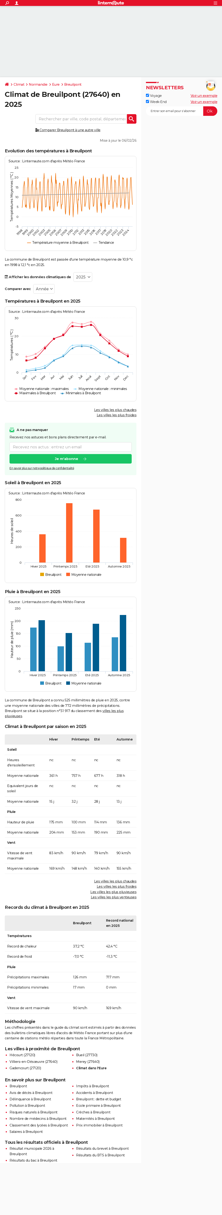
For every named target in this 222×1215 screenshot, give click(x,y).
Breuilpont (73, 84)
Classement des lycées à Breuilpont (39, 1125)
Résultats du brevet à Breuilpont (102, 1148)
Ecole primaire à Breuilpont (98, 1105)
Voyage (154, 96)
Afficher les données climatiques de (38, 277)
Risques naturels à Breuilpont (34, 1112)
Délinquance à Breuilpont (30, 1099)
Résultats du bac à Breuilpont (33, 1160)
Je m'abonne (66, 459)
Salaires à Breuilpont (26, 1132)
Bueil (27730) (86, 1055)
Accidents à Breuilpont (94, 1093)
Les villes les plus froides (117, 415)
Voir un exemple (204, 96)
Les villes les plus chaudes (115, 410)
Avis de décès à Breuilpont (31, 1093)
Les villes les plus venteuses (114, 897)
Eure (56, 84)
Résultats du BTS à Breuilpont (100, 1155)
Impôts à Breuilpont (92, 1086)
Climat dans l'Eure (91, 1068)
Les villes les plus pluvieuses (113, 892)
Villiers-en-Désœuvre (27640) (33, 1062)
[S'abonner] (181, 111)
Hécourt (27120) (22, 1055)
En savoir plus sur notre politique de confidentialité (42, 468)
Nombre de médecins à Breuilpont (38, 1118)
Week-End (156, 102)
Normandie (38, 84)
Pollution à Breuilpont (27, 1105)
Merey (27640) (88, 1062)
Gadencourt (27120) (25, 1068)
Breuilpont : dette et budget (98, 1099)
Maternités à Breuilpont (95, 1118)
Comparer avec (18, 289)
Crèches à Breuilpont (93, 1112)
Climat (19, 84)
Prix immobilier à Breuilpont (99, 1125)
